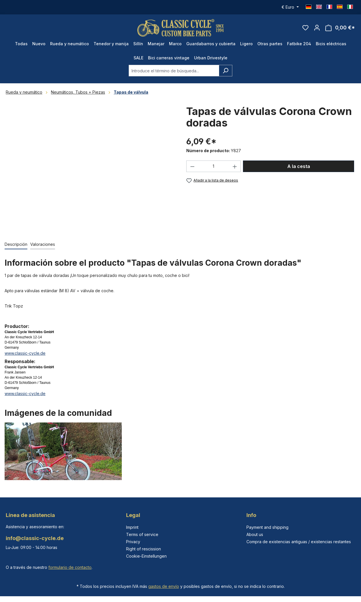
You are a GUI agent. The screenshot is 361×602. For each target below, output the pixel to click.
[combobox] (174, 70)
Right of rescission (143, 548)
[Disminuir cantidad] (192, 166)
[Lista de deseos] (305, 27)
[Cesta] (340, 27)
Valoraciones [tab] (42, 244)
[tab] (16, 244)
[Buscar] (225, 70)
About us (254, 534)
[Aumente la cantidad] (235, 166)
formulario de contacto (70, 567)
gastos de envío (163, 586)
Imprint (132, 527)
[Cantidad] (213, 166)
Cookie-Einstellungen (146, 556)
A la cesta (298, 166)
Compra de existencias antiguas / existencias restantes (298, 541)
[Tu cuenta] (317, 27)
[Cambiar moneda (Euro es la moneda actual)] (290, 7)
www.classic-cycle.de (25, 353)
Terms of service (142, 534)
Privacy (133, 541)
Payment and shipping (267, 527)
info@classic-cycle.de (35, 538)
